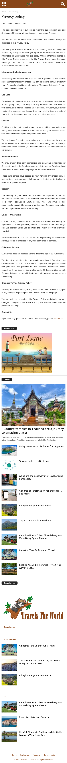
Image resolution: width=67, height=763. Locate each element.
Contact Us (24, 755)
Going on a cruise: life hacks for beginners (41, 446)
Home (4, 12)
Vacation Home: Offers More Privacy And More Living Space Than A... (40, 537)
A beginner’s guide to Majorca (35, 505)
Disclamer (36, 755)
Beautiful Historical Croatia (34, 717)
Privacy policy (50, 755)
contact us (58, 318)
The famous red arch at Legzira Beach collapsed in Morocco (39, 662)
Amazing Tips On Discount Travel (37, 550)
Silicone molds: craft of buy (34, 461)
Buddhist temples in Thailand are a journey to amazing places (33, 431)
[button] (62, 4)
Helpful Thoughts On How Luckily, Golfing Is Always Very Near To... (41, 733)
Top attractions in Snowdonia (35, 520)
